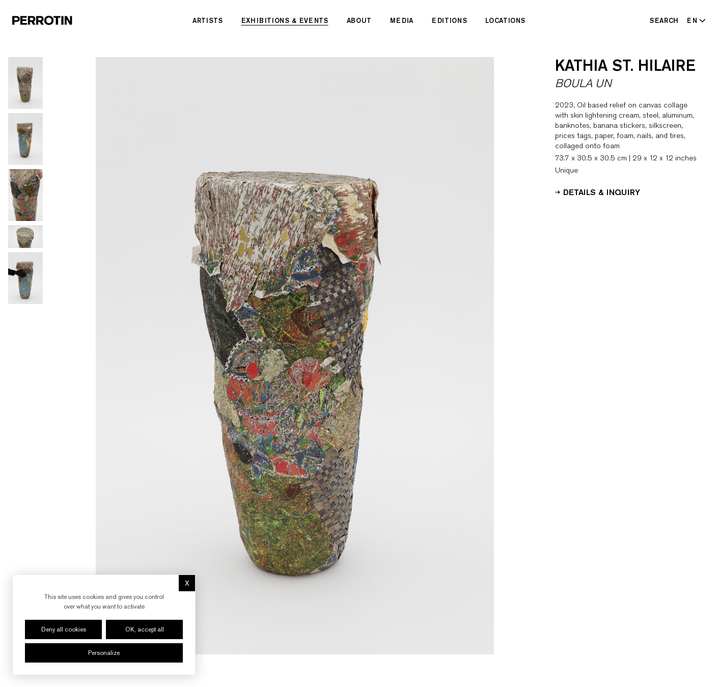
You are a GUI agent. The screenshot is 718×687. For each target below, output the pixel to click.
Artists (207, 20)
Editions (449, 20)
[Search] (664, 20)
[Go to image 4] (25, 236)
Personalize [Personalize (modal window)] (104, 653)
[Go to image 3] (25, 195)
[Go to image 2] (25, 139)
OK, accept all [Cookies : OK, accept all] (144, 629)
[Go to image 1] (25, 83)
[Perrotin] (42, 20)
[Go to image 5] (25, 278)
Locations (505, 20)
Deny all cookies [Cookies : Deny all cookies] (63, 629)
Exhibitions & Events (284, 20)
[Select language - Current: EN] (694, 20)
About (359, 20)
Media (401, 20)
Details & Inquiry (597, 191)
